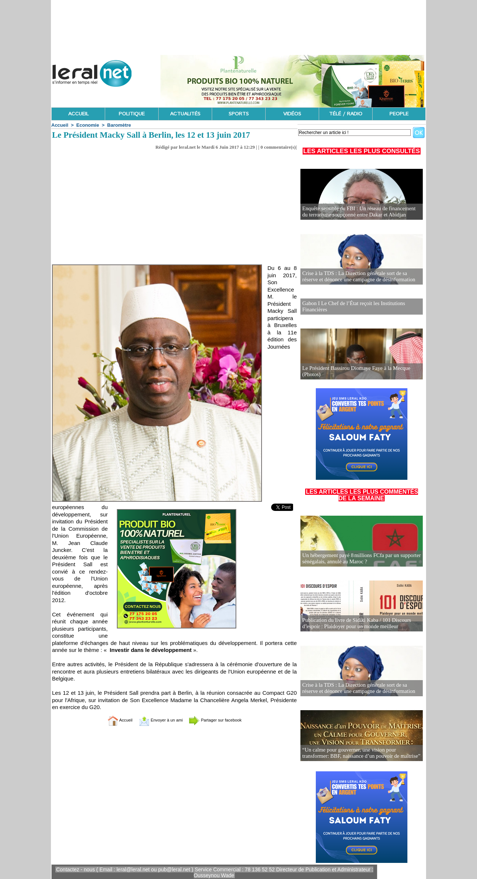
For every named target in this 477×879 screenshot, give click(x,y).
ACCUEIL (78, 114)
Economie (87, 125)
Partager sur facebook (223, 720)
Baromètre (119, 125)
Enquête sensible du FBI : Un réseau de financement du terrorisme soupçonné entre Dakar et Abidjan (359, 212)
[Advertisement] (174, 205)
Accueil (59, 125)
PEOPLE (398, 114)
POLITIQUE (132, 114)
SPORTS (239, 114)
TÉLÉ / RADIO (345, 114)
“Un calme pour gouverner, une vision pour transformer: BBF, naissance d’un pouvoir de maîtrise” (360, 752)
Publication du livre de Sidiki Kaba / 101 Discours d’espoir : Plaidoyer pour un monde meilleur (354, 622)
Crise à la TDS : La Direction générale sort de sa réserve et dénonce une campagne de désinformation (360, 276)
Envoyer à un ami (156, 720)
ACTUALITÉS (185, 114)
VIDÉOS (292, 114)
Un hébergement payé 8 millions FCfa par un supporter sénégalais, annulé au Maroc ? (358, 558)
